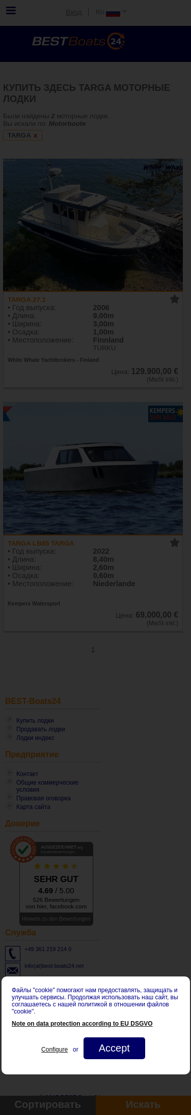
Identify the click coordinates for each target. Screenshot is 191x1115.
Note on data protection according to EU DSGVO (82, 1023)
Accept (113, 1048)
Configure (54, 1049)
